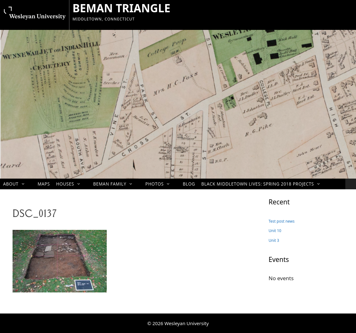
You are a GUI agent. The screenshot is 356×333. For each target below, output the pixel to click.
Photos (160, 184)
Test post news (282, 221)
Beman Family (116, 184)
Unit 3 (274, 240)
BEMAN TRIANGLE (121, 8)
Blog (189, 184)
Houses (71, 184)
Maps (44, 184)
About (17, 184)
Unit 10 (275, 230)
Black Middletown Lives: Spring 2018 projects (264, 184)
